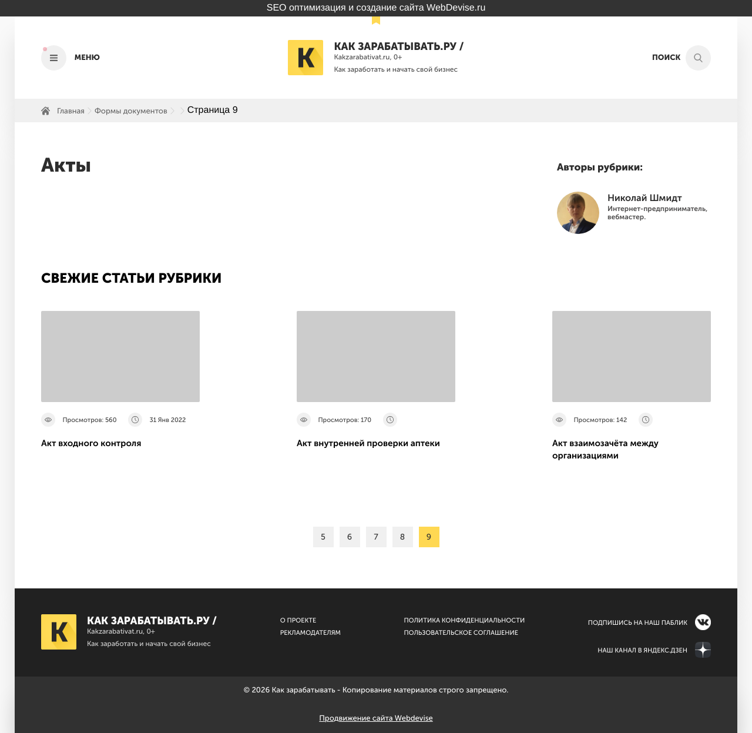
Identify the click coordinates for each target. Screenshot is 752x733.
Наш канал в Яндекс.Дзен (642, 650)
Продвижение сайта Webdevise (375, 718)
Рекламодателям (310, 633)
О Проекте (298, 620)
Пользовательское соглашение (461, 633)
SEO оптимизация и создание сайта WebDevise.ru (376, 8)
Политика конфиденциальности (464, 620)
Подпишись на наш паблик (637, 623)
